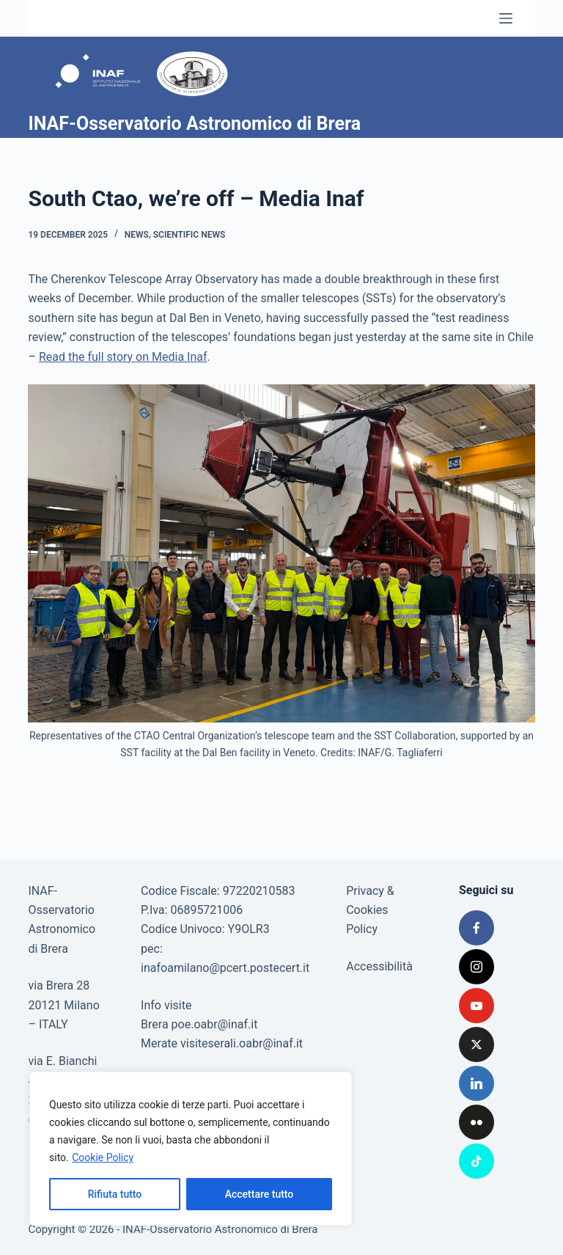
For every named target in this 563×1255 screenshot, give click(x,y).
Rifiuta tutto (115, 1194)
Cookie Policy (102, 1157)
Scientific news (189, 235)
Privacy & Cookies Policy (370, 910)
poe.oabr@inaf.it (215, 1024)
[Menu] (505, 18)
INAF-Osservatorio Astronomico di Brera (194, 123)
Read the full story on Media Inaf (123, 357)
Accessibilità (379, 966)
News (137, 235)
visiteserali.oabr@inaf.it (241, 1043)
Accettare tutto (259, 1194)
